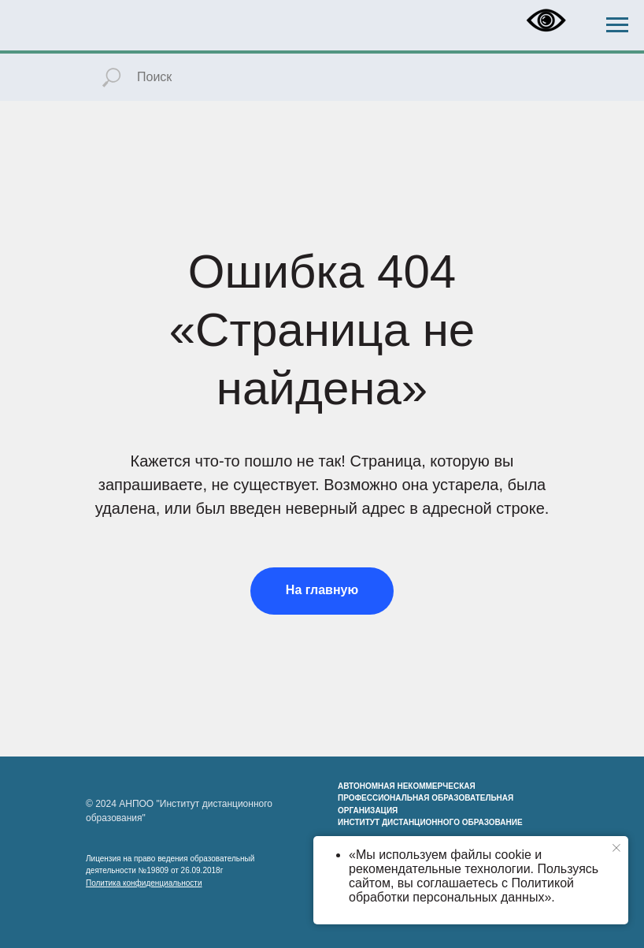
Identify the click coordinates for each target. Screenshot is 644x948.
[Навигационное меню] (617, 25)
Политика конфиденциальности (144, 883)
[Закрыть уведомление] (616, 848)
